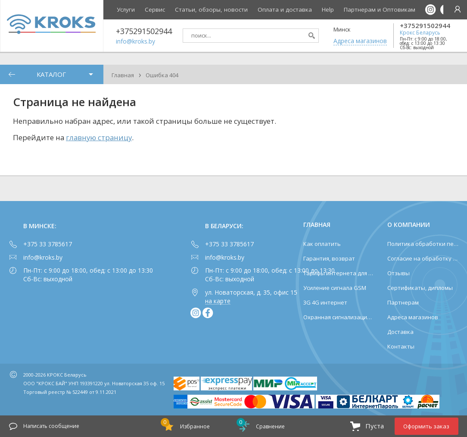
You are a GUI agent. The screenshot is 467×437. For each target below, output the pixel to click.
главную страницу (99, 137)
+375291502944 (425, 25)
